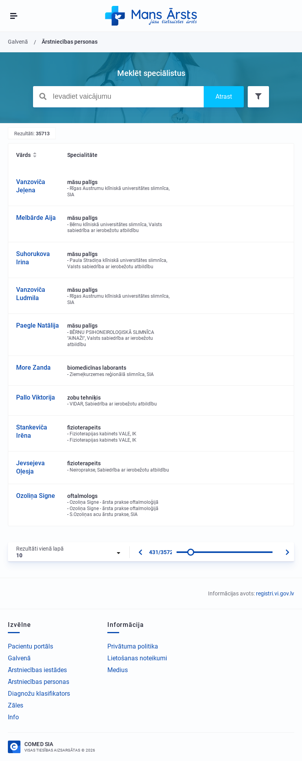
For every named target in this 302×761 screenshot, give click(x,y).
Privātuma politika (132, 646)
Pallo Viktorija (35, 397)
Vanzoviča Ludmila (30, 294)
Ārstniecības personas (38, 681)
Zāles (15, 705)
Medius (117, 670)
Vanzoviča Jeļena (30, 186)
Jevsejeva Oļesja (30, 467)
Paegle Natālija (37, 325)
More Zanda (33, 367)
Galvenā (19, 658)
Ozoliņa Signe (35, 495)
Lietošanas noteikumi (137, 658)
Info (13, 717)
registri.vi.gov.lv (275, 593)
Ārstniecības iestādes (37, 670)
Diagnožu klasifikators (39, 693)
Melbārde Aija (36, 217)
